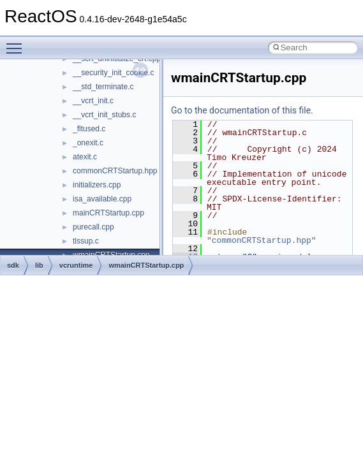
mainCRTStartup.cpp (108, 212)
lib (39, 265)
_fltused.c (89, 128)
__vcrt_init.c (93, 100)
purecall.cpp (93, 226)
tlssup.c (86, 241)
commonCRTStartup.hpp (115, 170)
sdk (13, 265)
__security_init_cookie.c (113, 72)
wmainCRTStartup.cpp (146, 265)
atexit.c (85, 156)
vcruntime (76, 265)
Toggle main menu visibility (17, 42)
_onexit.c (88, 142)
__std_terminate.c (103, 86)
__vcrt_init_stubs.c (104, 114)
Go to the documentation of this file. (242, 110)
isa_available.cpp (102, 198)
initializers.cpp (97, 184)
